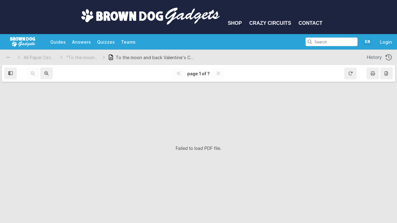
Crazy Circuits (270, 23)
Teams (128, 42)
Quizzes (106, 42)
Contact (311, 23)
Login (386, 42)
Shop (235, 23)
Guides (58, 42)
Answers (81, 42)
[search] (310, 42)
